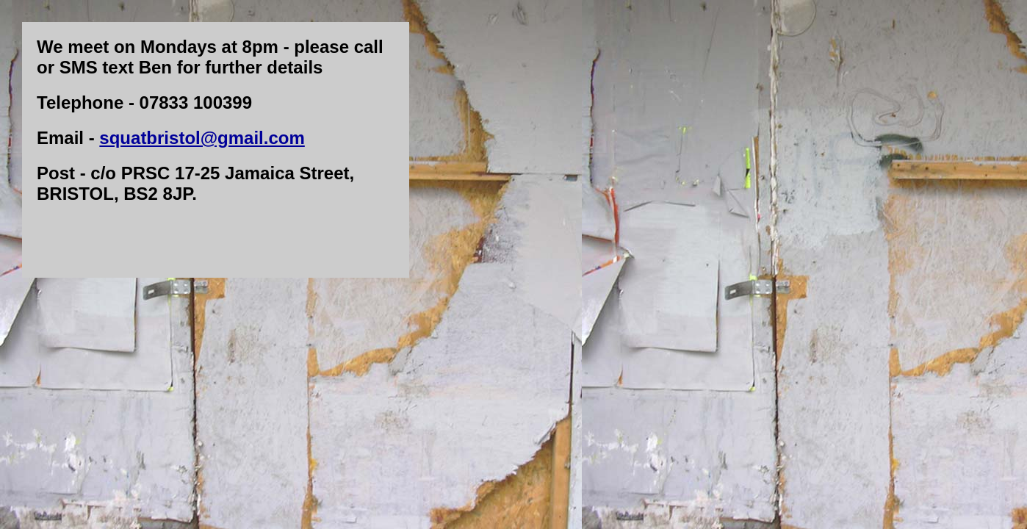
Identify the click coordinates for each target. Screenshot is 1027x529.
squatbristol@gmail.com (201, 138)
